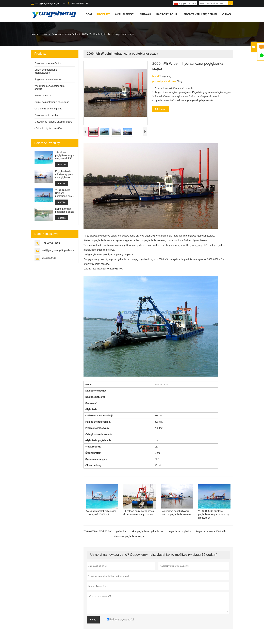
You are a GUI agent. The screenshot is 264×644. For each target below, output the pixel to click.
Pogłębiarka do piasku (46, 115)
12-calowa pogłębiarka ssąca (129, 536)
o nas (226, 14)
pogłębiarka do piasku (179, 531)
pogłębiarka (120, 531)
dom (89, 14)
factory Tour (166, 14)
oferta (93, 619)
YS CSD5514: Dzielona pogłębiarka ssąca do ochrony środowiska (64, 193)
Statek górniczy (43, 95)
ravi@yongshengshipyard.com (50, 3)
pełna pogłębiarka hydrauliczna (147, 531)
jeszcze (62, 164)
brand (155, 76)
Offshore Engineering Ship (48, 108)
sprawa (145, 14)
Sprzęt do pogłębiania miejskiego (52, 102)
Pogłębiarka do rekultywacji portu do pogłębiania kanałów (64, 174)
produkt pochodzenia (164, 81)
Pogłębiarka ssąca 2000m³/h (210, 531)
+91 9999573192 (80, 3)
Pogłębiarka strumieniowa (48, 79)
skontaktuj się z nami (200, 14)
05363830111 (49, 258)
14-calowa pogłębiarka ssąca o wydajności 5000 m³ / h (65, 155)
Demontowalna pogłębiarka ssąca (64, 210)
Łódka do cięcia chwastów (48, 128)
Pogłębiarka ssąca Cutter (65, 34)
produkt (103, 14)
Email (160, 109)
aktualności (124, 14)
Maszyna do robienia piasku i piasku (53, 121)
